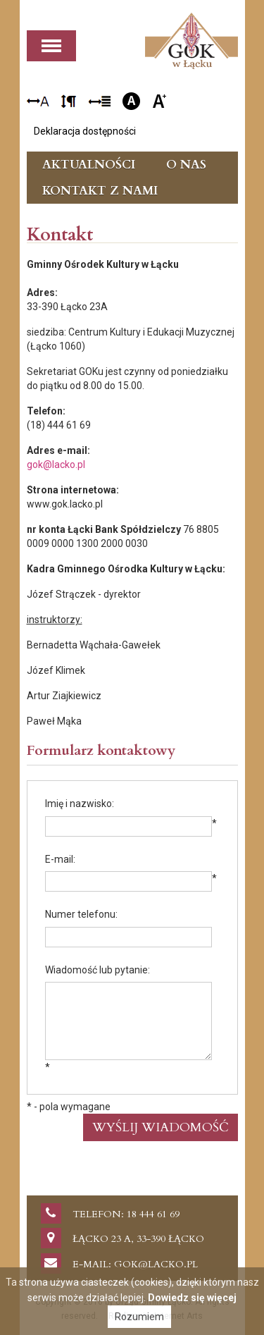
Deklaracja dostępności (85, 131)
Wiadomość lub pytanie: (97, 970)
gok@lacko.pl (56, 464)
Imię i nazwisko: (79, 803)
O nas (186, 164)
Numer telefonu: (81, 914)
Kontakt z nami (100, 191)
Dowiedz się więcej (192, 1297)
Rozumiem (139, 1316)
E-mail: (60, 859)
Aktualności (88, 164)
